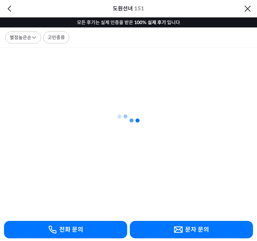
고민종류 (56, 37)
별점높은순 (23, 37)
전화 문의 (65, 229)
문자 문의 (191, 229)
